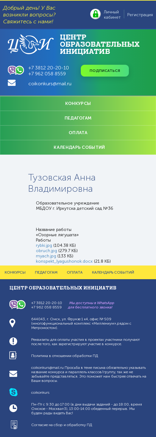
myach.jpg (46, 256)
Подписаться (105, 70)
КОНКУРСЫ (78, 103)
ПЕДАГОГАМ (78, 118)
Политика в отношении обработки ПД (64, 356)
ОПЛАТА (78, 132)
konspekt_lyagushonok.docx (64, 261)
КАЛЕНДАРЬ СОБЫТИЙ (79, 147)
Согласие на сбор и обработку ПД (61, 425)
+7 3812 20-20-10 (48, 68)
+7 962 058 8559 (47, 74)
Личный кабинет (112, 14)
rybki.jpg (44, 245)
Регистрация (140, 14)
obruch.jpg (46, 250)
